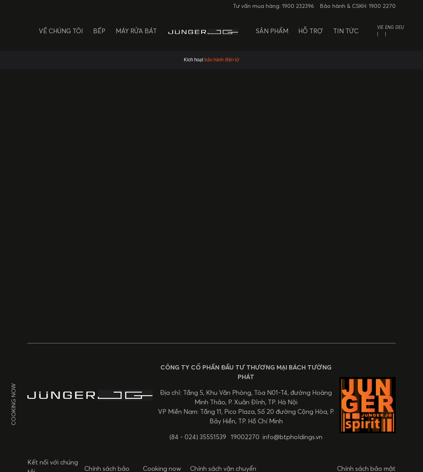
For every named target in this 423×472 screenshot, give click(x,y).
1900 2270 (382, 6)
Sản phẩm (272, 31)
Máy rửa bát (136, 31)
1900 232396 (298, 6)
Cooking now (13, 404)
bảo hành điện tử (221, 60)
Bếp (99, 31)
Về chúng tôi (61, 31)
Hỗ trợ (310, 31)
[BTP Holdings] (203, 30)
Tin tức (345, 31)
